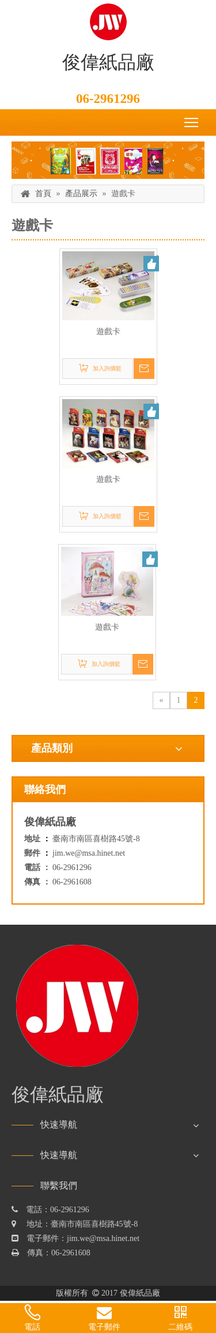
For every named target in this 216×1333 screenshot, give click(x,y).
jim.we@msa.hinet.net (88, 853)
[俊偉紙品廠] (108, 160)
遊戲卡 (108, 331)
